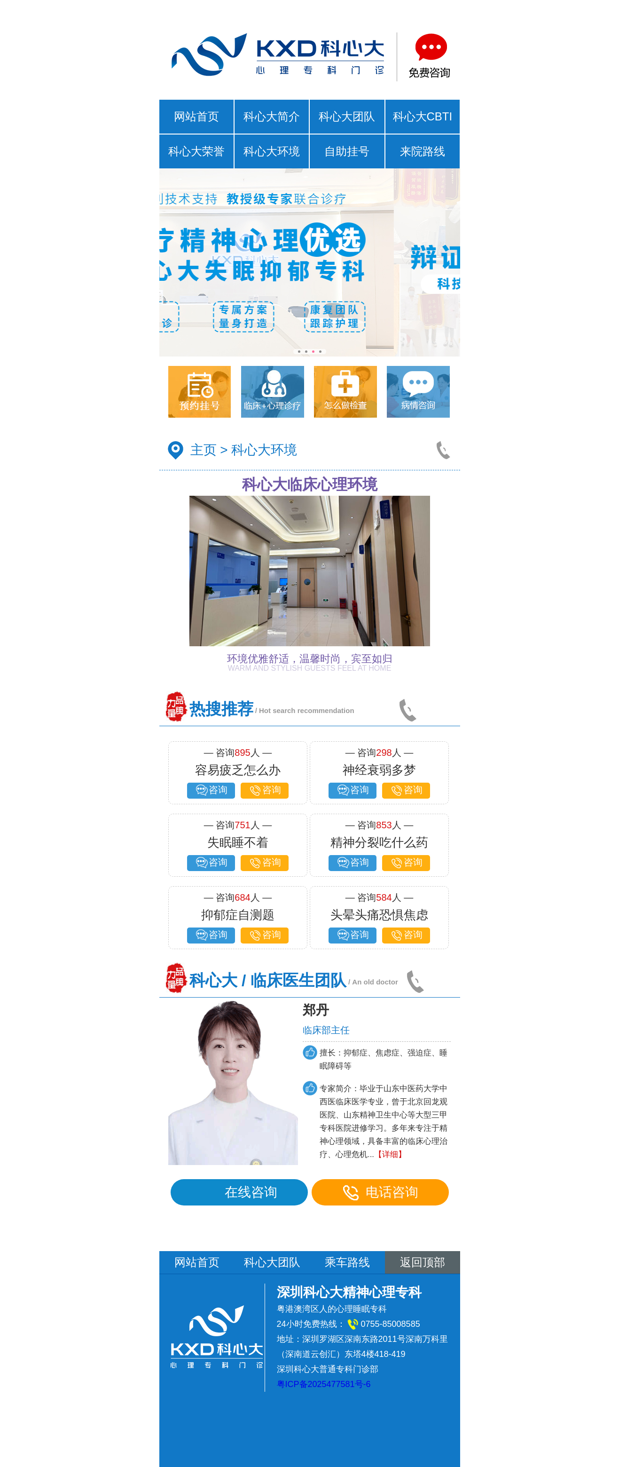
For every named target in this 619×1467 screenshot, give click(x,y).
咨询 (211, 791)
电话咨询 (380, 1192)
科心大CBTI (423, 116)
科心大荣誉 (196, 151)
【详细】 (390, 1154)
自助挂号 (346, 151)
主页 (203, 450)
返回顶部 (422, 1262)
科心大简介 (271, 116)
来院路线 (422, 151)
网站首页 (196, 116)
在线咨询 (239, 1192)
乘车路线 (347, 1262)
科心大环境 (271, 151)
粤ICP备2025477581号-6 (324, 1384)
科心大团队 (347, 116)
